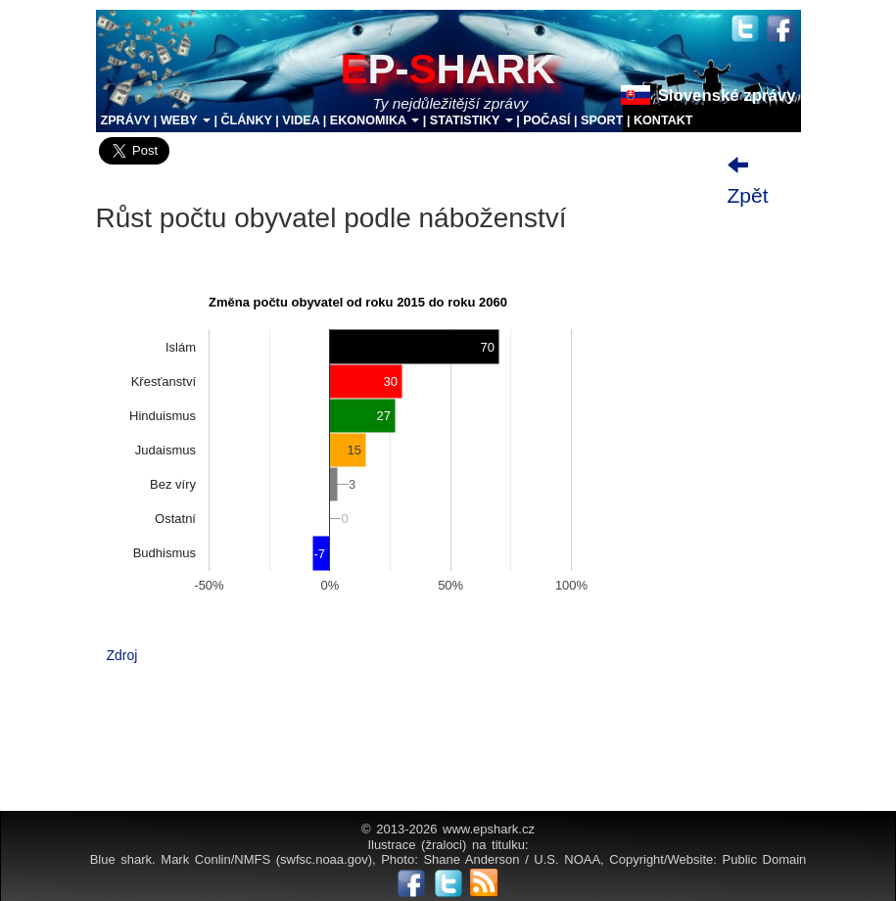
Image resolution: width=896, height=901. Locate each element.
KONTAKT (663, 120)
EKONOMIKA (374, 120)
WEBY (186, 120)
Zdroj (122, 655)
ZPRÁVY (126, 120)
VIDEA (300, 120)
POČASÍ (546, 120)
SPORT (602, 120)
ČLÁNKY (245, 120)
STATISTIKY (471, 120)
